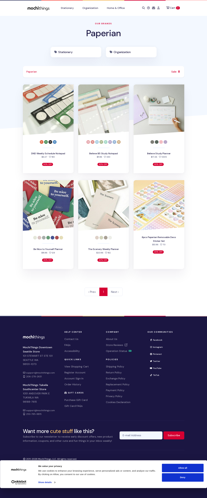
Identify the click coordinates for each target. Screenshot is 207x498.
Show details (45, 492)
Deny (182, 487)
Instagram (157, 346)
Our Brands (103, 23)
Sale (176, 71)
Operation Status (119, 351)
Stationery (65, 52)
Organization (122, 52)
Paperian (103, 33)
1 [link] (103, 292)
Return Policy (114, 372)
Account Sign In (73, 378)
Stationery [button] (67, 8)
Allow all (182, 478)
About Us (111, 339)
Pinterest (157, 353)
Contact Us (71, 339)
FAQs (67, 345)
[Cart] (173, 8)
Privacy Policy (114, 396)
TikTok (156, 374)
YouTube (157, 367)
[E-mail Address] (141, 435)
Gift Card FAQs (73, 406)
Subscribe (176, 435)
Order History (72, 384)
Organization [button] (90, 8)
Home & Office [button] (116, 8)
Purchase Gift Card (76, 400)
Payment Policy (115, 390)
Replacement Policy (118, 384)
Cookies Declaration (118, 402)
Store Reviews (117, 345)
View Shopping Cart (76, 366)
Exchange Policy (115, 378)
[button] (143, 8)
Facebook (157, 339)
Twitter (156, 360)
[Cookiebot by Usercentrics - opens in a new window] (19, 492)
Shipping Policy (115, 366)
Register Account (75, 372)
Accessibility (72, 351)
